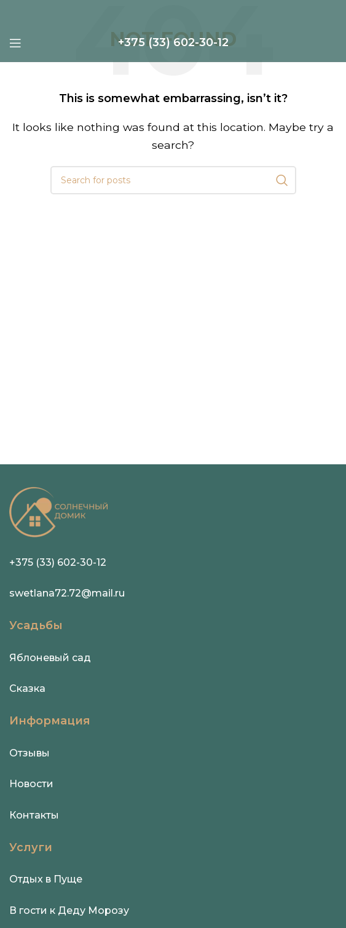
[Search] (173, 180)
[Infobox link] (173, 43)
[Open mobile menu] (15, 43)
